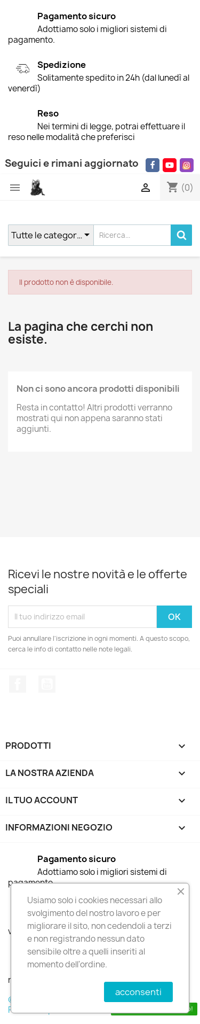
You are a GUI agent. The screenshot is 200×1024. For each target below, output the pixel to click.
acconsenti (138, 992)
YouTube (46, 684)
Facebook (17, 684)
